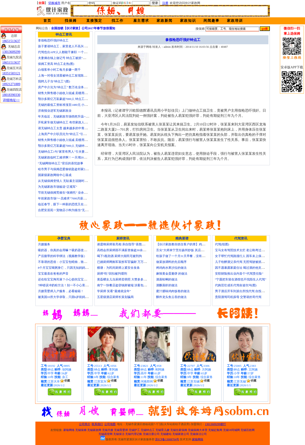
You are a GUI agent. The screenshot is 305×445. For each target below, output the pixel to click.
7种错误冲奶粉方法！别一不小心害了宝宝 (66, 285)
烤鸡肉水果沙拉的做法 (171, 267)
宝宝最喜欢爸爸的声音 (53, 273)
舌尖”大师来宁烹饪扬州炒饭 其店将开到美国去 (187, 250)
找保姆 (71, 20)
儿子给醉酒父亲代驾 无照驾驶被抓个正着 (243, 262)
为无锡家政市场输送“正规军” (57, 186)
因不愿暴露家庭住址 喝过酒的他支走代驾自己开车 (249, 267)
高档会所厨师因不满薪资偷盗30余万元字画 (126, 250)
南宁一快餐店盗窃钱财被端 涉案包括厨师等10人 (129, 285)
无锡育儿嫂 (162, 430)
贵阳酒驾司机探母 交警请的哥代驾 (238, 297)
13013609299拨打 (215, 424)
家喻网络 (69, 430)
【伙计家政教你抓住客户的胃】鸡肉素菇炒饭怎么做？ (192, 244)
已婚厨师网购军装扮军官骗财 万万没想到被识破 (129, 262)
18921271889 (11, 84)
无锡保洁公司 (198, 434)
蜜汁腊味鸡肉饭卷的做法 (173, 291)
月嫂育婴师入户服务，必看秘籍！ (61, 291)
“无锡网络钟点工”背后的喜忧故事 (60, 163)
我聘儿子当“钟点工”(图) (54, 81)
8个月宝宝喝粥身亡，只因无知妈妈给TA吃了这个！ (72, 267)
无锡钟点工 (148, 430)
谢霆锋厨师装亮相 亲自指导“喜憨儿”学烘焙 (126, 244)
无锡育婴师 (121, 430)
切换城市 (54, 3)
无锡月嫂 (107, 430)
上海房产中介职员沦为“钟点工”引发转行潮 (67, 134)
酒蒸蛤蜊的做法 (166, 279)
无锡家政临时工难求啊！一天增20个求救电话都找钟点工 (76, 157)
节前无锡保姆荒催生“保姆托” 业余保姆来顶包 (68, 192)
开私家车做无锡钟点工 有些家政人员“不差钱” (68, 122)
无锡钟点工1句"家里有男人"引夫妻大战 (64, 151)
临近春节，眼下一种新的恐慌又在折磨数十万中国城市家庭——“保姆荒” (86, 204)
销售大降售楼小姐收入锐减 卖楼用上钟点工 (67, 93)
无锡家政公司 (180, 434)
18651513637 (11, 41)
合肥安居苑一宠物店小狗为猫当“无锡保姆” (67, 210)
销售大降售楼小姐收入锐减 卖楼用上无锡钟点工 (70, 140)
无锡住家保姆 (178, 430)
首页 (47, 20)
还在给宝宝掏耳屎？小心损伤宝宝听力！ (65, 279)
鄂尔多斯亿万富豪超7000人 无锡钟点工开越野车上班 (73, 145)
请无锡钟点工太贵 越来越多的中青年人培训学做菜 (72, 128)
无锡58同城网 (231, 430)
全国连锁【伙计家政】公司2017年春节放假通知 (83, 28)
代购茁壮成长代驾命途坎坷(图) (236, 285)
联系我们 (97, 424)
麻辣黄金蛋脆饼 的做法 (171, 273)
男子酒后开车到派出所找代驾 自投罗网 (241, 291)
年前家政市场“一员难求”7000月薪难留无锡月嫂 (70, 198)
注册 (165, 3)
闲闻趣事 (211, 20)
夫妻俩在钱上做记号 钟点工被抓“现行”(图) (66, 58)
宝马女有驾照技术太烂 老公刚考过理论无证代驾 (247, 250)
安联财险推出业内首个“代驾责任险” (239, 273)
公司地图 (110, 424)
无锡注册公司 (151, 434)
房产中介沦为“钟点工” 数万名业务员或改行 (67, 87)
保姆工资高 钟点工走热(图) (56, 64)
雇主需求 (141, 20)
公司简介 (84, 424)
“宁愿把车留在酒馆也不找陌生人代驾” (241, 279)
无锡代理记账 (133, 434)
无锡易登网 (105, 434)
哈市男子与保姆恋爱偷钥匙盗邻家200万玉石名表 (71, 169)
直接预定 (94, 20)
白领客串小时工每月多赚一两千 (59, 69)
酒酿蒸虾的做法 (166, 285)
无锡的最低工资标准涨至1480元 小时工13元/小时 (71, 105)
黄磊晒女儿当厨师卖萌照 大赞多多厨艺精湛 (126, 279)
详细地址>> (11, 100)
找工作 (118, 20)
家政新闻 (165, 20)
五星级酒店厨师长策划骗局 (115, 297)
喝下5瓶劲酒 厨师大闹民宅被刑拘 (119, 256)
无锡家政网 (94, 430)
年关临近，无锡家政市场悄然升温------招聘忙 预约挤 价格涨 (78, 116)
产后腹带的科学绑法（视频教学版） (62, 256)
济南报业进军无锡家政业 (55, 110)
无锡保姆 (81, 430)
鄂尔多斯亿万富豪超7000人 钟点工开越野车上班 (70, 99)
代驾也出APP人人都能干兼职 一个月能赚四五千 (70, 52)
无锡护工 (134, 430)
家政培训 (235, 20)
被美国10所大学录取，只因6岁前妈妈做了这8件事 (71, 297)
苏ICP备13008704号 (167, 439)
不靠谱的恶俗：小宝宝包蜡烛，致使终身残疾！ (70, 262)
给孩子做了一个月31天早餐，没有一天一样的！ (188, 256)
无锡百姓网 (248, 430)
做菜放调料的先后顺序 (171, 262)
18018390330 (11, 95)
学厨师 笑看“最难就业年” (114, 291)
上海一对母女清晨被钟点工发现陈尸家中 (65, 75)
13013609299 (11, 52)
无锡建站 (166, 434)
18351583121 (11, 73)
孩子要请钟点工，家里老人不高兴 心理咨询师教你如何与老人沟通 (82, 46)
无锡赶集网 (215, 430)
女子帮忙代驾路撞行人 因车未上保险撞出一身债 (247, 256)
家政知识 (188, 20)
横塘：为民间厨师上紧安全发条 (118, 267)
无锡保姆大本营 (197, 430)
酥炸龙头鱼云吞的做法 (171, 297)
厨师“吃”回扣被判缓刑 (112, 273)
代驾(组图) (222, 244)
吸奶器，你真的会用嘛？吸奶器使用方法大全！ (70, 250)
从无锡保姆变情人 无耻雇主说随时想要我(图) (68, 181)
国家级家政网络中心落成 (55, 175)
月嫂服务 (44, 244)
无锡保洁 (118, 434)
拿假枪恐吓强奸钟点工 (53, 40)
